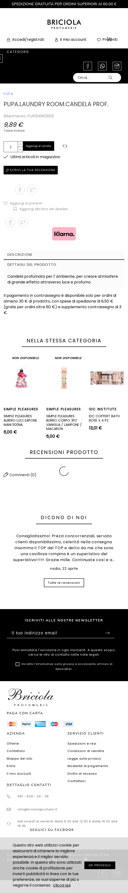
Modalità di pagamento (88, 766)
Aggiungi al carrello (38, 146)
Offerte (13, 743)
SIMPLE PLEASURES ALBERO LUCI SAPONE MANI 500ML (20, 420)
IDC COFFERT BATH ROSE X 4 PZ (104, 418)
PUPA (8, 93)
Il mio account (19, 773)
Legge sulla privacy (84, 758)
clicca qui (61, 885)
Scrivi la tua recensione (30, 170)
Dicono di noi (64, 517)
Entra (11, 766)
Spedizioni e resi (82, 743)
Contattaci (16, 751)
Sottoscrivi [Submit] (107, 633)
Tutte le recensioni (64, 582)
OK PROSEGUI (100, 865)
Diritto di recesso (82, 773)
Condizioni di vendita (86, 751)
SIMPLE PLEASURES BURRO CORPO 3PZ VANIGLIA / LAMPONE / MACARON (64, 422)
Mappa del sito (20, 758)
